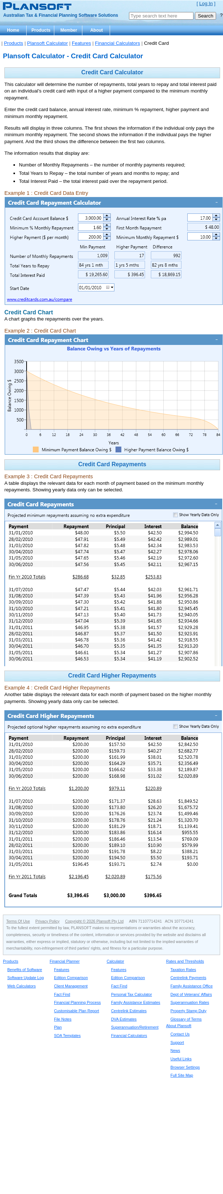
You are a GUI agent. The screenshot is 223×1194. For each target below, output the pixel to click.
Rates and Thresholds (185, 961)
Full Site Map (182, 1075)
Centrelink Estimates (129, 1011)
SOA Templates (67, 1035)
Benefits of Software (24, 969)
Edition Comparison (71, 977)
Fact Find (62, 994)
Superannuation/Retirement (135, 1027)
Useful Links (181, 1059)
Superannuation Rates (190, 1002)
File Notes (62, 1019)
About (96, 30)
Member (68, 30)
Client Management (70, 986)
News (175, 1050)
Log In (206, 3)
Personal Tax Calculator (131, 994)
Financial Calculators (117, 43)
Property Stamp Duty (189, 1011)
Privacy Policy (47, 921)
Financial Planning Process (77, 1002)
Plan (58, 1027)
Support (177, 1042)
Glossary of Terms (186, 1019)
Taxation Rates (183, 969)
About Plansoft (178, 1026)
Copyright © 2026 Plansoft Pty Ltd (94, 921)
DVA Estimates (124, 1019)
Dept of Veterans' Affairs (191, 994)
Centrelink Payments (188, 977)
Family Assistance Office (192, 986)
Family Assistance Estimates (135, 1002)
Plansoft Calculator (47, 43)
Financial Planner (64, 961)
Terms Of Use (18, 921)
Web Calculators (21, 986)
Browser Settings (185, 1067)
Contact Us (180, 1034)
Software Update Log (25, 977)
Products (40, 30)
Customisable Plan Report (76, 1011)
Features (81, 43)
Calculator (115, 961)
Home (13, 30)
